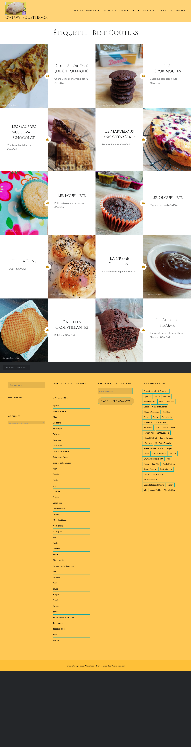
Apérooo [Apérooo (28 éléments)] (147, 396)
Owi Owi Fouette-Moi (26, 17)
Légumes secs (59, 508)
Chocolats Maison (61, 451)
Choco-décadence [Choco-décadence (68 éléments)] (151, 412)
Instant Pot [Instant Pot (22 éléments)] (149, 433)
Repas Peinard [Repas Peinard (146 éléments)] (150, 469)
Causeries (57, 445)
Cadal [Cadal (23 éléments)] (146, 406)
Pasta (55, 543)
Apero (56, 405)
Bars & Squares (60, 411)
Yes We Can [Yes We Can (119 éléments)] (169, 490)
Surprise (163, 11)
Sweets (56, 606)
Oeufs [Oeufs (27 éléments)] (146, 453)
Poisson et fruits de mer (63, 566)
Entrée (56, 474)
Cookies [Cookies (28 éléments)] (166, 412)
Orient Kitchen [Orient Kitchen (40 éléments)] (159, 453)
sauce (55, 588)
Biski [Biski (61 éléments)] (161, 401)
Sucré (123, 11)
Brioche (56, 434)
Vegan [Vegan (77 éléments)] (170, 485)
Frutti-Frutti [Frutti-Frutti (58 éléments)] (161, 422)
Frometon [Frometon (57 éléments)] (148, 422)
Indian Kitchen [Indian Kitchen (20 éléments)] (169, 427)
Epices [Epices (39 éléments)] (146, 417)
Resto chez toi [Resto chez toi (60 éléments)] (166, 469)
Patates (56, 548)
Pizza (55, 554)
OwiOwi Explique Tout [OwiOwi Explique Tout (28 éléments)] (153, 459)
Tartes (55, 611)
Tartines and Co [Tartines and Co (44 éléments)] (150, 479)
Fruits (55, 480)
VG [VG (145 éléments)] (145, 490)
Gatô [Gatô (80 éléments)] (157, 427)
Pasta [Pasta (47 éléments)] (146, 464)
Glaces (56, 497)
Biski (55, 417)
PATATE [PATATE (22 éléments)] (155, 464)
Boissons (57, 422)
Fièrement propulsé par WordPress (80, 666)
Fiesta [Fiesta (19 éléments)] (155, 417)
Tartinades (57, 623)
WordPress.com (118, 666)
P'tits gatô (57, 531)
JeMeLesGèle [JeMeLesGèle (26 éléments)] (163, 433)
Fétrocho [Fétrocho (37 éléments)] (147, 427)
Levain (56, 514)
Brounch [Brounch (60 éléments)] (170, 401)
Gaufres (56, 491)
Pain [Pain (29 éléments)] (168, 459)
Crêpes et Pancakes (62, 462)
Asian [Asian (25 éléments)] (157, 396)
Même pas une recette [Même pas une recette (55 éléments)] (153, 448)
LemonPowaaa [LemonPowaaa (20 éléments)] (166, 438)
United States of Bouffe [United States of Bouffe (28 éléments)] (154, 485)
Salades (56, 577)
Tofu (55, 634)
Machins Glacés (60, 520)
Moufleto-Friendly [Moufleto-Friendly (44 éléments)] (163, 443)
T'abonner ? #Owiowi (116, 401)
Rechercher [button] (178, 11)
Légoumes (57, 502)
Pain (55, 537)
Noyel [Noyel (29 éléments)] (169, 448)
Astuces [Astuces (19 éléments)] (166, 396)
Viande (56, 640)
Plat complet (58, 560)
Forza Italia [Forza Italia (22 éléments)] (167, 417)
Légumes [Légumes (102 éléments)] (148, 443)
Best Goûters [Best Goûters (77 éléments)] (149, 401)
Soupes (56, 594)
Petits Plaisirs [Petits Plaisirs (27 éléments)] (169, 464)
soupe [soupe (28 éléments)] (146, 474)
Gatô (55, 485)
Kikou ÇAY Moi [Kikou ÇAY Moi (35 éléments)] (150, 438)
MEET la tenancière (85, 11)
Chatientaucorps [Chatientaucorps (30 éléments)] (159, 406)
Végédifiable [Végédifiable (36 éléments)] (155, 490)
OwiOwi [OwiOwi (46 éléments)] (172, 453)
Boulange (148, 11)
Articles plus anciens (16, 367)
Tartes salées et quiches (63, 617)
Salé (134, 11)
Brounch (108, 11)
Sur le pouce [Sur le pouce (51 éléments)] (157, 474)
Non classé (58, 525)
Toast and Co (59, 628)
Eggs (55, 468)
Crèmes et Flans (60, 457)
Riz (54, 571)
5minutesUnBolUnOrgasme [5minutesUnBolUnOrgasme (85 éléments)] (156, 391)
